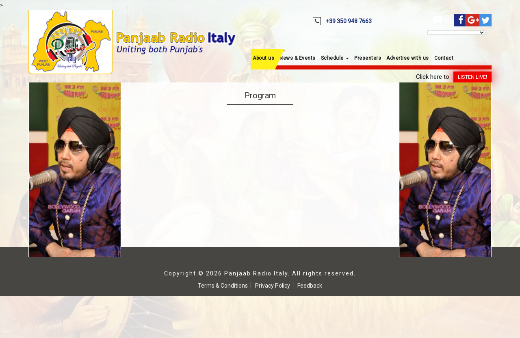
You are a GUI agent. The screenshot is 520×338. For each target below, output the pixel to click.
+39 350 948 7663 (349, 21)
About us (263, 58)
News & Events (298, 58)
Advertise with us (407, 58)
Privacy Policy (272, 285)
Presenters (367, 58)
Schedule (335, 58)
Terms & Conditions (223, 285)
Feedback (309, 285)
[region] (74, 169)
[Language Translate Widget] (456, 32)
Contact (444, 58)
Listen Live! (472, 77)
